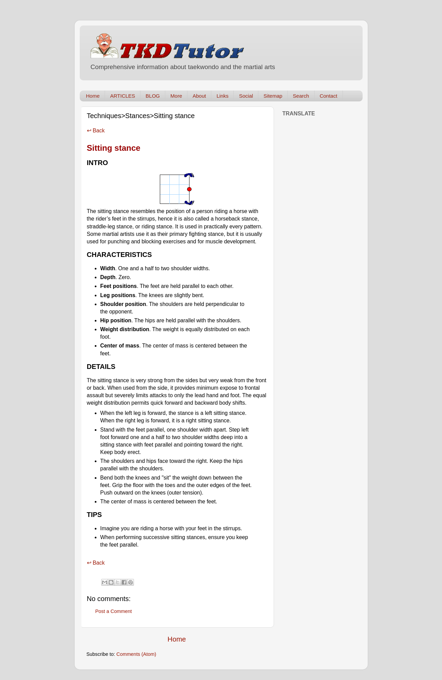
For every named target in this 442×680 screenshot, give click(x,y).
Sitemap (272, 96)
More (176, 96)
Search (301, 96)
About (199, 96)
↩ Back (96, 130)
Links (222, 96)
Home (93, 96)
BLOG (153, 96)
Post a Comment (113, 611)
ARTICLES (122, 96)
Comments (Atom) (136, 654)
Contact (328, 96)
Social (246, 96)
